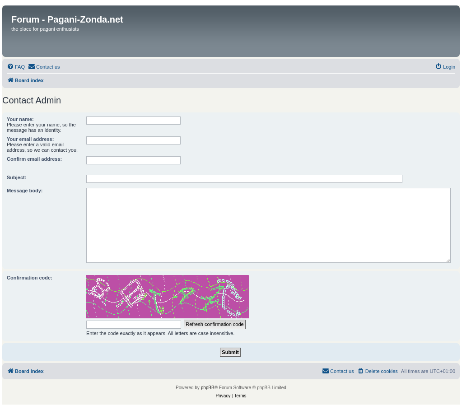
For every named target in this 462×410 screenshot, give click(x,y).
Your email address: (30, 139)
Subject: (16, 177)
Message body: (24, 190)
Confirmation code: (29, 277)
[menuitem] (16, 66)
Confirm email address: (34, 159)
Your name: (20, 119)
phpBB (208, 387)
